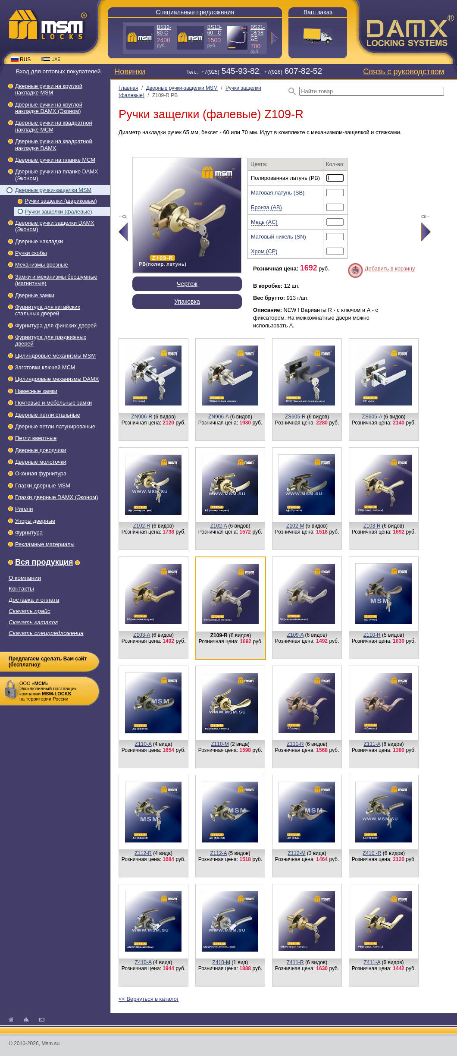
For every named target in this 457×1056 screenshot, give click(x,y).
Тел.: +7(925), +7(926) (254, 72)
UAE (50, 59)
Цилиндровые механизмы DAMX (57, 379)
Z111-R (295, 744)
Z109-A (295, 635)
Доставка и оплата (34, 600)
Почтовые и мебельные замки (53, 402)
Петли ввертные (35, 438)
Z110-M (219, 744)
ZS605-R (295, 417)
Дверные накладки (39, 241)
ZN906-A (218, 417)
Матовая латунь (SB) (277, 192)
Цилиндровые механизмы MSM (55, 355)
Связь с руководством (403, 71)
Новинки (129, 71)
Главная (128, 88)
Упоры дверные (35, 521)
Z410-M (221, 962)
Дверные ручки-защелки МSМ (53, 190)
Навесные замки (36, 391)
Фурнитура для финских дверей (56, 325)
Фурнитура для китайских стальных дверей (47, 310)
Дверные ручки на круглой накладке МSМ (48, 89)
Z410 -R (372, 853)
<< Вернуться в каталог (148, 999)
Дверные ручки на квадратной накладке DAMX (53, 144)
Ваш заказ (318, 12)
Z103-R (372, 526)
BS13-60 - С (214, 30)
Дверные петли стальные (47, 415)
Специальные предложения (195, 12)
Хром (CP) (264, 251)
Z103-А (141, 635)
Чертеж (187, 283)
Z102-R (141, 526)
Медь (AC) (264, 222)
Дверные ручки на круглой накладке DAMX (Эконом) (48, 107)
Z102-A (218, 526)
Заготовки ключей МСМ (45, 367)
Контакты (21, 588)
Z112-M (296, 853)
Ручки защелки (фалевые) (58, 211)
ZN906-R (141, 417)
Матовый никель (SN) (278, 236)
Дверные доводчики (40, 450)
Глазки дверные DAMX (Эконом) (56, 497)
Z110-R (372, 635)
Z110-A (143, 744)
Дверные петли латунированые (55, 426)
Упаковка (187, 301)
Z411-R (295, 962)
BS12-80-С (164, 30)
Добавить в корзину (390, 268)
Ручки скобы (31, 253)
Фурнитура (29, 532)
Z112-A (218, 853)
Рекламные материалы (45, 544)
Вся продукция (44, 562)
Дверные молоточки (40, 462)
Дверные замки (34, 295)
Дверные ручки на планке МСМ (55, 160)
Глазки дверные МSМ (42, 485)
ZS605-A (372, 417)
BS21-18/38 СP (257, 32)
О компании (25, 578)
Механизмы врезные (41, 264)
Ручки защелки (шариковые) (61, 201)
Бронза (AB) (266, 207)
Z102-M (295, 526)
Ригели (24, 509)
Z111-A (371, 744)
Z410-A (143, 962)
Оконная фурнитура (40, 473)
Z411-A (371, 962)
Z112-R (143, 853)
